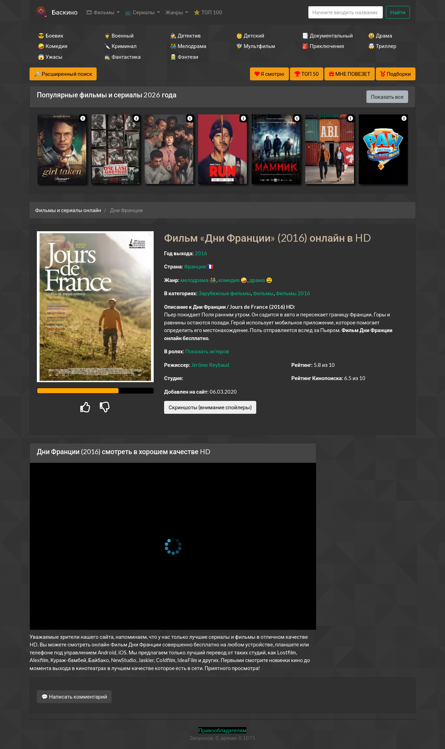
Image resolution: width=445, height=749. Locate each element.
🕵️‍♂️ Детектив (185, 35)
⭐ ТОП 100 (208, 12)
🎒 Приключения (323, 46)
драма (257, 280)
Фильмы (263, 293)
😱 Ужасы (50, 57)
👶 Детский (250, 35)
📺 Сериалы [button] (140, 12)
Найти (397, 12)
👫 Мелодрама (188, 46)
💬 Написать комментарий (74, 696)
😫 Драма (380, 35)
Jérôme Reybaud (210, 365)
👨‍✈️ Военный (119, 35)
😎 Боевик (50, 35)
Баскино (65, 12)
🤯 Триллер (382, 46)
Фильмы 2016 (293, 293)
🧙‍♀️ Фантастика (122, 57)
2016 (201, 253)
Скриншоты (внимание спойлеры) (210, 407)
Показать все (387, 97)
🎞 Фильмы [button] (100, 12)
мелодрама (194, 280)
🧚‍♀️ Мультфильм (255, 46)
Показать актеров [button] (207, 351)
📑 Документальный (325, 35)
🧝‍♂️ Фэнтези (184, 57)
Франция (195, 266)
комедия (229, 280)
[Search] (345, 12)
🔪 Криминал (120, 46)
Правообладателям (222, 730)
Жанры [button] (174, 12)
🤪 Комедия (52, 46)
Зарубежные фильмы (225, 293)
